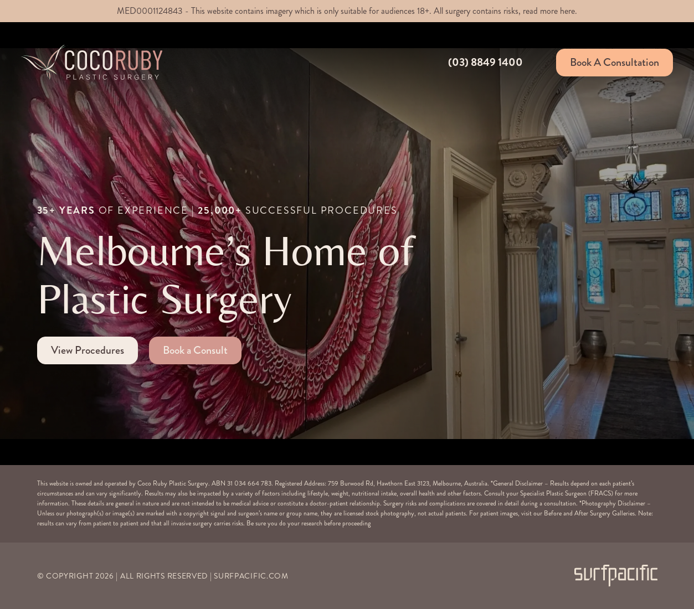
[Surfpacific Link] (615, 575)
